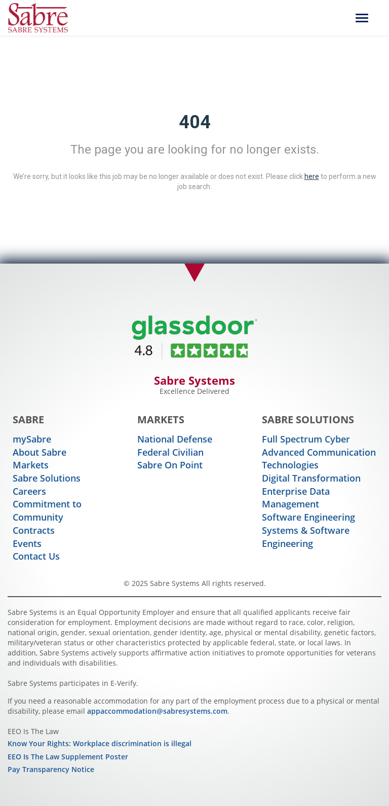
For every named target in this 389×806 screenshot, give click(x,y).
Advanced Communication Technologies (319, 458)
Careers (29, 491)
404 (195, 122)
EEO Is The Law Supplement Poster (68, 756)
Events (27, 543)
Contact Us (36, 556)
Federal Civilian (170, 452)
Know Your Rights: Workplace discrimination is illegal (99, 743)
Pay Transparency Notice (51, 769)
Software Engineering (308, 517)
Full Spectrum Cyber (306, 439)
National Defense (174, 439)
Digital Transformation (311, 478)
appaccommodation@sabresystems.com (157, 711)
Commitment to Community (47, 510)
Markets (31, 465)
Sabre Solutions (47, 478)
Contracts (34, 530)
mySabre (32, 439)
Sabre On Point (170, 465)
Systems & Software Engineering (305, 536)
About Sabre (39, 452)
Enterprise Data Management (296, 497)
